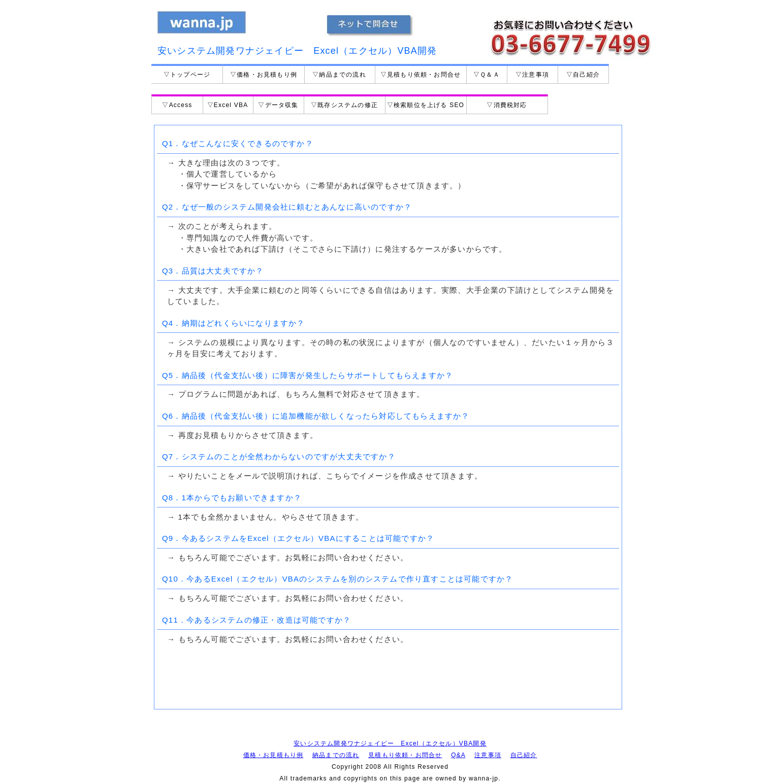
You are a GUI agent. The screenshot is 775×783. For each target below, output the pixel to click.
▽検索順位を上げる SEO (425, 105)
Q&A (458, 755)
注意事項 (487, 755)
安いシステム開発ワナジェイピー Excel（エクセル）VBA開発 (390, 743)
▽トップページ (187, 74)
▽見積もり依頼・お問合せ (420, 74)
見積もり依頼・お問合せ (405, 755)
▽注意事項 (532, 74)
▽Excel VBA (227, 105)
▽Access (177, 105)
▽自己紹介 (583, 74)
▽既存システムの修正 (344, 105)
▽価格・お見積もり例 (263, 74)
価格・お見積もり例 (273, 755)
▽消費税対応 (507, 105)
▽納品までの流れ (339, 74)
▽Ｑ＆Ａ (486, 74)
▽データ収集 (278, 105)
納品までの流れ (335, 755)
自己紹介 (523, 755)
